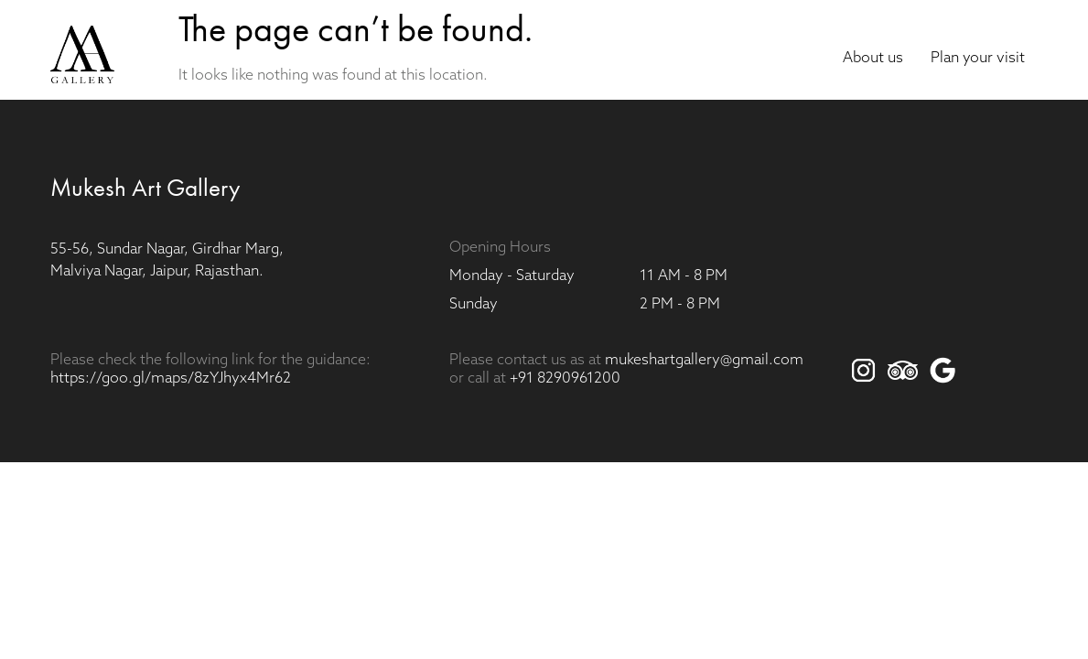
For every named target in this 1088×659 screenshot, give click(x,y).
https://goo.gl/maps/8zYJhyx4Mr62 (170, 379)
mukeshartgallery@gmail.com (704, 360)
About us (873, 58)
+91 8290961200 (565, 379)
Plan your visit (978, 58)
